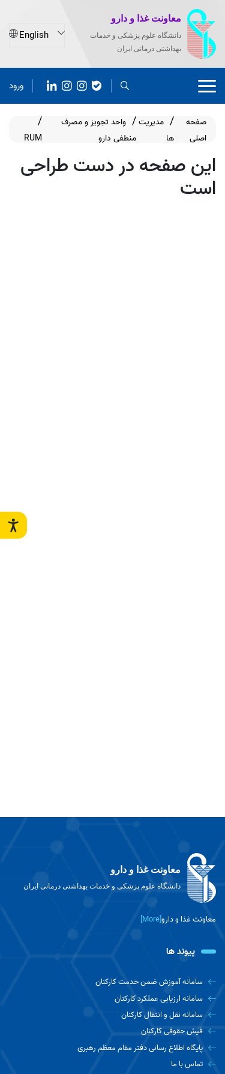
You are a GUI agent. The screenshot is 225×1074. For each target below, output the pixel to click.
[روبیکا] (82, 84)
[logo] (112, 878)
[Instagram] (67, 84)
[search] (125, 84)
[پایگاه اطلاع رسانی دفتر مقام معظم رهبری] (112, 1048)
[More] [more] (150, 919)
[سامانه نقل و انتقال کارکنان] (112, 1015)
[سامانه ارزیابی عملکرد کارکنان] (112, 998)
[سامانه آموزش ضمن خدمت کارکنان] (112, 982)
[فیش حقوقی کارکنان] (112, 1031)
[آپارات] (52, 84)
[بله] (97, 84)
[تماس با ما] (112, 1064)
